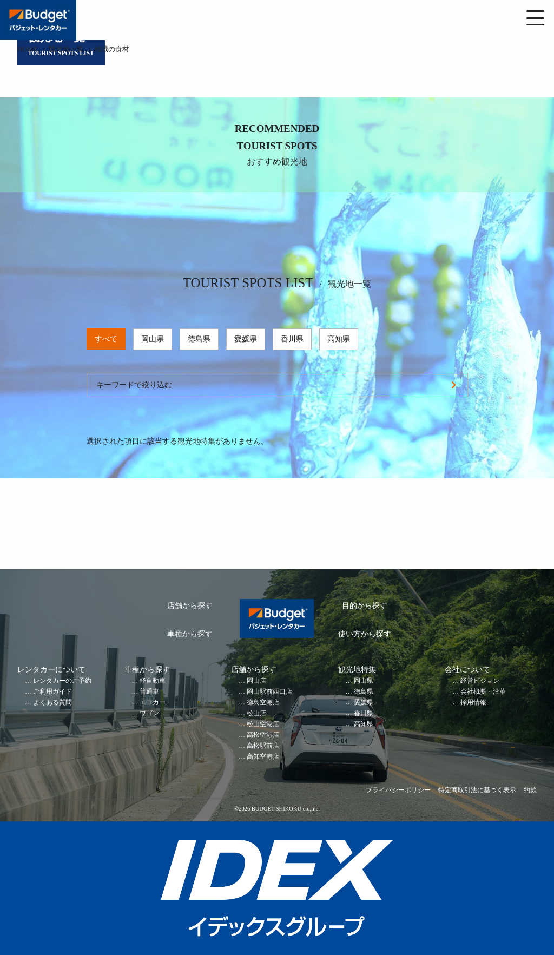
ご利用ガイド (52, 691)
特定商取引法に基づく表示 (477, 790)
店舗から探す (190, 606)
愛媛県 (245, 339)
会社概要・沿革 (483, 691)
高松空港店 (263, 735)
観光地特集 (357, 670)
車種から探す (190, 634)
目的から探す (364, 606)
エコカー (153, 702)
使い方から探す (364, 634)
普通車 (149, 691)
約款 (530, 790)
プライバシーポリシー (398, 790)
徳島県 (199, 339)
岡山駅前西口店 (269, 691)
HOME (27, 49)
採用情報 (473, 702)
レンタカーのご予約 (62, 680)
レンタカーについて (51, 670)
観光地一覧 (66, 49)
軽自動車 (153, 680)
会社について (467, 670)
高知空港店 (263, 756)
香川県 (292, 339)
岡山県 (152, 339)
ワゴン (149, 713)
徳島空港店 (263, 702)
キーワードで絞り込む (134, 385)
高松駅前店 (263, 745)
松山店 (256, 713)
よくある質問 (52, 702)
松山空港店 (263, 724)
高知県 (338, 339)
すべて (106, 339)
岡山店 (256, 680)
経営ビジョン (479, 680)
